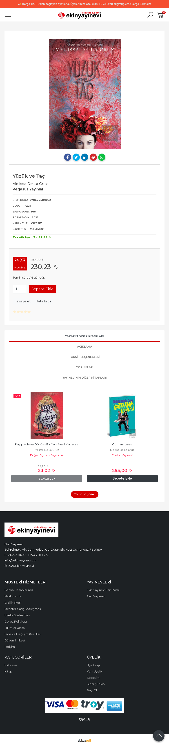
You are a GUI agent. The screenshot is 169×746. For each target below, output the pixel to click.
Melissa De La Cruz (47, 449)
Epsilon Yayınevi (122, 455)
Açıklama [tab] (84, 346)
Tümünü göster (84, 494)
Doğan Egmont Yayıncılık (46, 455)
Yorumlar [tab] (84, 367)
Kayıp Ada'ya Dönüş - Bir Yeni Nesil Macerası (46, 444)
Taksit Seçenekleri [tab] (84, 357)
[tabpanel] (84, 94)
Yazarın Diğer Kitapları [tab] (84, 336)
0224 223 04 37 (15, 555)
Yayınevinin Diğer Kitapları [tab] (84, 377)
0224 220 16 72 (38, 555)
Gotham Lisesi (122, 444)
